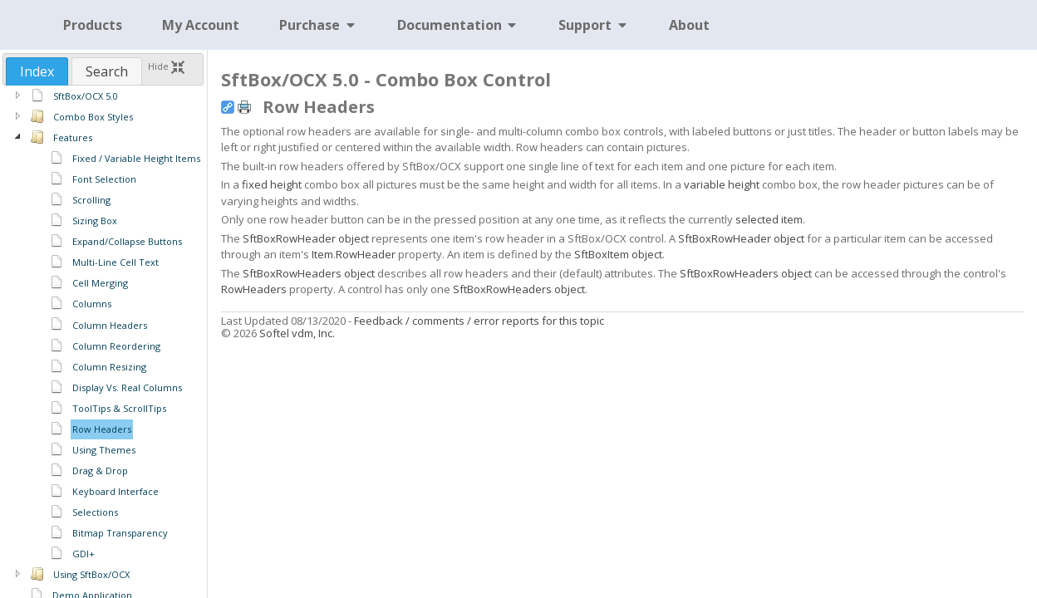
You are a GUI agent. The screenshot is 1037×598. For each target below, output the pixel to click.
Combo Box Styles (93, 116)
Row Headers (101, 429)
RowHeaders (254, 289)
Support (593, 25)
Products (92, 25)
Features (72, 137)
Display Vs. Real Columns (127, 387)
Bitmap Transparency (120, 533)
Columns (91, 303)
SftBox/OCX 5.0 (85, 96)
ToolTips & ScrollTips (119, 408)
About (689, 25)
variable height (721, 184)
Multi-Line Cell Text (115, 262)
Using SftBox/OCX (91, 574)
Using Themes (103, 450)
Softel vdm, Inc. (297, 333)
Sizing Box (94, 220)
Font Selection (104, 179)
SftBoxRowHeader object (306, 238)
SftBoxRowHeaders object (309, 273)
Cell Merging (100, 283)
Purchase (318, 25)
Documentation (458, 25)
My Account (200, 25)
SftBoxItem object (618, 254)
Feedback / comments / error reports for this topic (479, 320)
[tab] (37, 71)
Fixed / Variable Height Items (136, 158)
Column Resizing (109, 366)
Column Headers (109, 325)
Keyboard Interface (115, 491)
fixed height (272, 184)
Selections (95, 512)
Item (322, 254)
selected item (769, 219)
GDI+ (83, 553)
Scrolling (91, 200)
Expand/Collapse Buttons (127, 241)
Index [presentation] (37, 71)
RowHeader (366, 254)
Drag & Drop (100, 470)
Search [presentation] (107, 71)
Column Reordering (116, 346)
